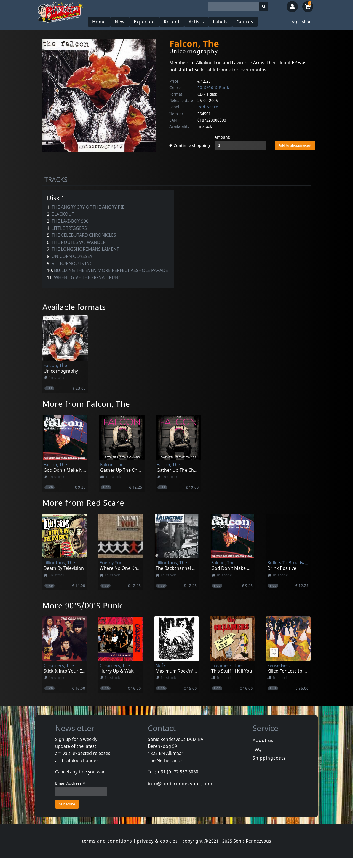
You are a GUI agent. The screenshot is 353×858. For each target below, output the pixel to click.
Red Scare (207, 106)
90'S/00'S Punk (213, 87)
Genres (245, 22)
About (307, 21)
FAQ (293, 21)
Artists (196, 22)
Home (99, 22)
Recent (172, 22)
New (120, 22)
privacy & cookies (157, 841)
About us (263, 740)
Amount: (222, 137)
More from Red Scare (83, 502)
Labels (220, 22)
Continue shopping (189, 145)
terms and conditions (107, 841)
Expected (144, 22)
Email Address (70, 783)
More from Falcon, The (86, 403)
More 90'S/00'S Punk (82, 605)
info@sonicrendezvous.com (180, 784)
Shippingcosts (269, 758)
